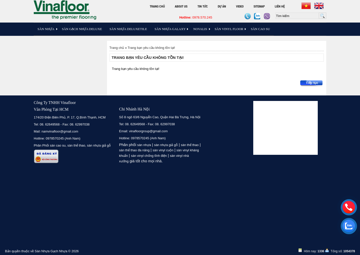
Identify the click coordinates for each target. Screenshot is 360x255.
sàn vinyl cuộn (162, 150)
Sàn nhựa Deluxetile (128, 29)
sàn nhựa (144, 145)
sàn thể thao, (77, 145)
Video (240, 6)
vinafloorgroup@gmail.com (148, 131)
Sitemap (259, 6)
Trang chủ (157, 6)
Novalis (200, 29)
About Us (181, 6)
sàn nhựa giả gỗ (99, 145)
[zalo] (348, 226)
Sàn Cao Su (260, 29)
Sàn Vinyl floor (228, 29)
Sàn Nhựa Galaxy (170, 29)
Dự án (222, 6)
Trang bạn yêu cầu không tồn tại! (151, 48)
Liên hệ (280, 6)
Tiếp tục (312, 83)
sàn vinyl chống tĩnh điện (149, 156)
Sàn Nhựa (46, 29)
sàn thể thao (189, 145)
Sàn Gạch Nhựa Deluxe (82, 29)
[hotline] (348, 207)
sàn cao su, (58, 145)
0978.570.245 (195, 17)
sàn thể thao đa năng (134, 150)
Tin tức (203, 6)
